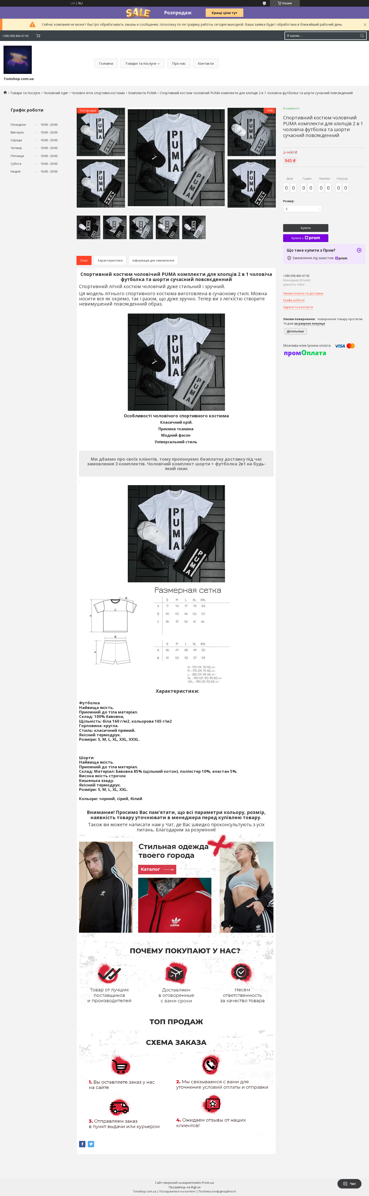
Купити (306, 228)
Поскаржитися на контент (177, 1191)
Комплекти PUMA (142, 93)
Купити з (305, 238)
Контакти (206, 63)
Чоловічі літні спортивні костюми (98, 93)
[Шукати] (362, 35)
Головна (106, 63)
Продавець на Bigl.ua (185, 1187)
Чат (349, 1184)
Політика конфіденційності (217, 1191)
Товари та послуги (140, 63)
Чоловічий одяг (56, 93)
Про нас (179, 63)
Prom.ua (208, 1182)
